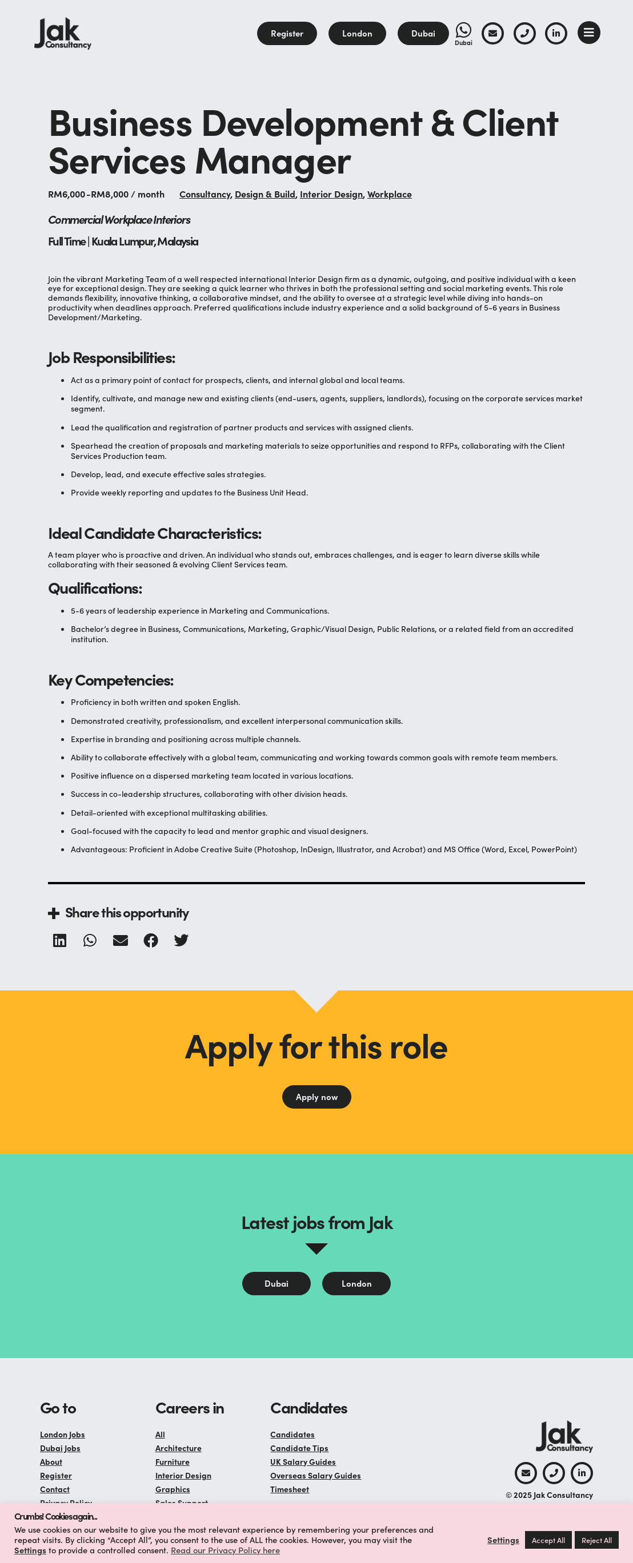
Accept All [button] (548, 1539)
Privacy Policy (66, 1502)
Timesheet (289, 1488)
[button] (60, 940)
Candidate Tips (299, 1447)
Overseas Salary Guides (315, 1475)
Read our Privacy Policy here (225, 1550)
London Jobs (62, 1434)
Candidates (292, 1434)
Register (56, 1475)
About (51, 1461)
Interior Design (331, 193)
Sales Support (181, 1502)
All (160, 1434)
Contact (55, 1488)
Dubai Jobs (60, 1447)
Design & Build (265, 193)
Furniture (172, 1461)
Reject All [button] (597, 1539)
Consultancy (204, 193)
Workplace (389, 193)
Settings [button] (30, 1550)
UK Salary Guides (303, 1461)
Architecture (178, 1447)
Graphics (172, 1488)
